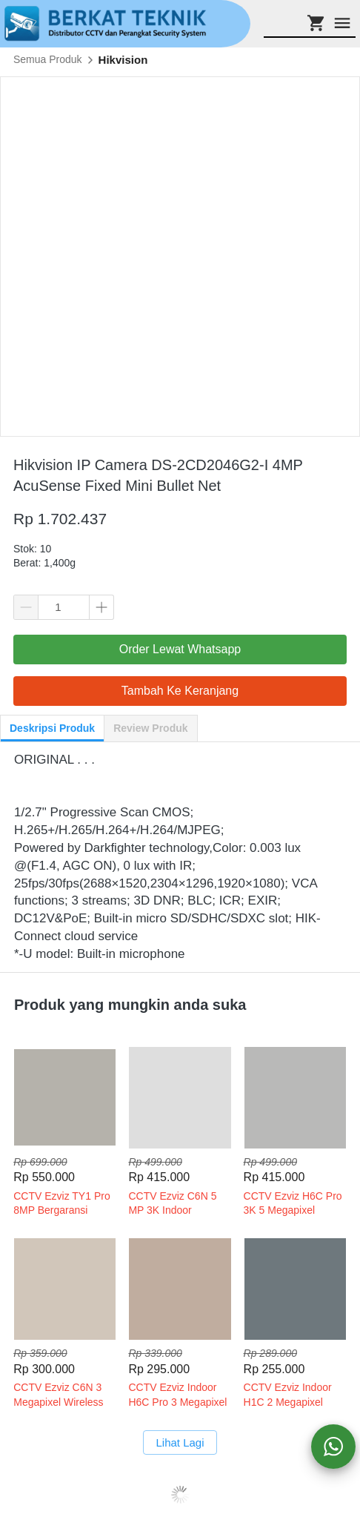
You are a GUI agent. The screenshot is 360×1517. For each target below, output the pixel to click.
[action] (333, 1446)
